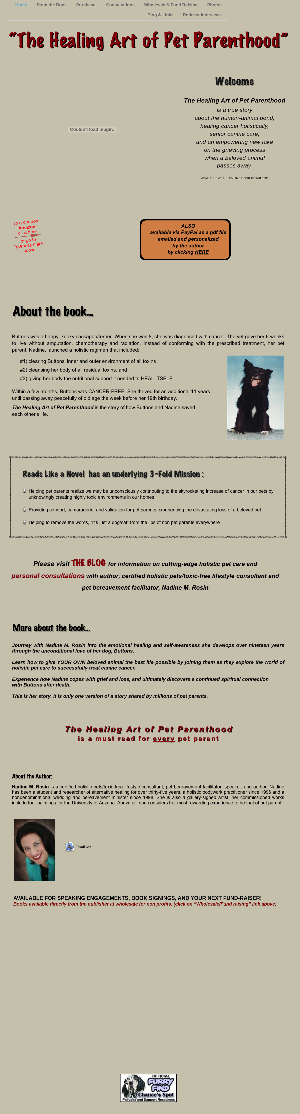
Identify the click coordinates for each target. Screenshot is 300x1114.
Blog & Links (161, 14)
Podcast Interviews (202, 14)
